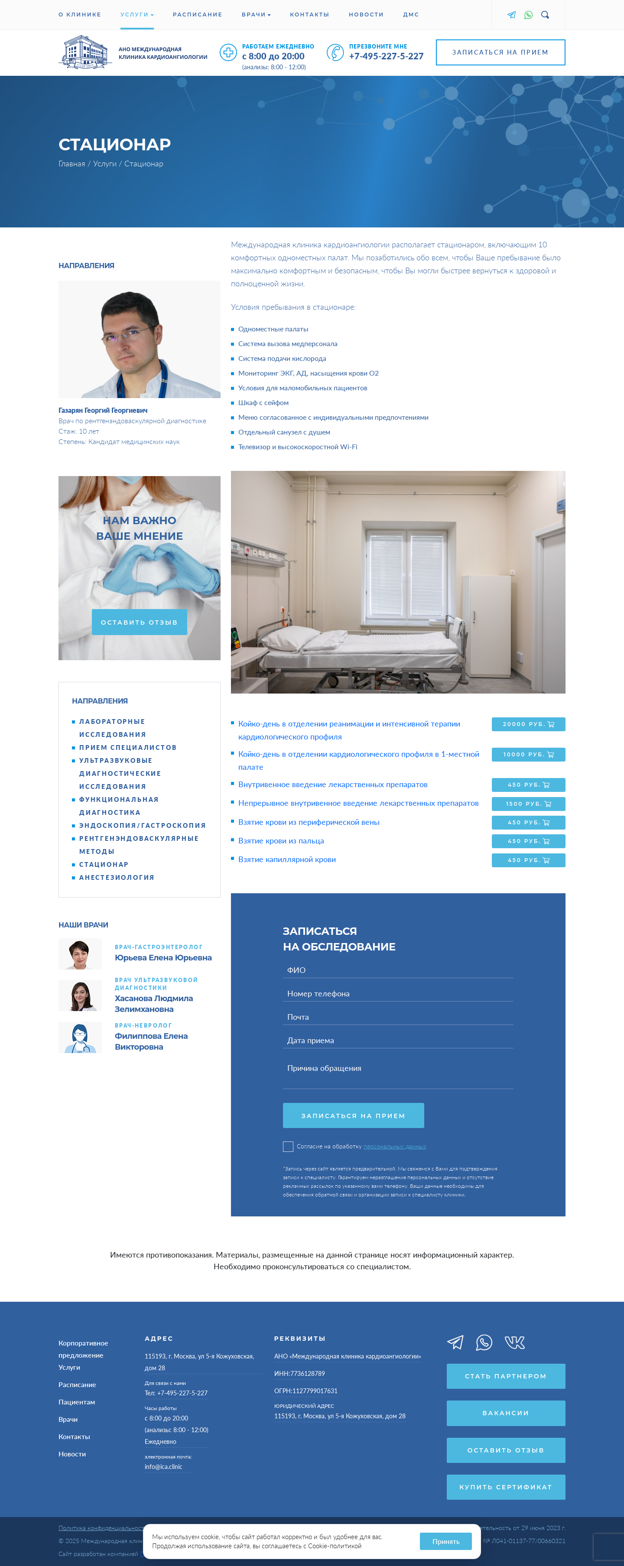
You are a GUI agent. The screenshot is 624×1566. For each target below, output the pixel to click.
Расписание (198, 14)
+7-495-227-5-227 (386, 56)
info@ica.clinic (163, 1464)
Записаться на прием (500, 52)
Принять (446, 1541)
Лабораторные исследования (113, 728)
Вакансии (506, 1411)
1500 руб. (528, 802)
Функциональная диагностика (119, 806)
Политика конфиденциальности (103, 1526)
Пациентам (76, 1399)
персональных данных (395, 1144)
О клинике (79, 14)
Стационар (104, 864)
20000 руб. (528, 723)
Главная (73, 163)
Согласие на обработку (354, 1144)
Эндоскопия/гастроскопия (142, 825)
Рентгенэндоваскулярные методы (139, 845)
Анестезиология (117, 877)
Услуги (137, 14)
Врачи (256, 14)
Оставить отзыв (139, 622)
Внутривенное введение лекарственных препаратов (333, 784)
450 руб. (528, 784)
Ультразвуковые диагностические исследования (120, 773)
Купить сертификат (505, 1486)
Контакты (310, 14)
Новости (366, 14)
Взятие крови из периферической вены (309, 820)
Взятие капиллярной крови (287, 857)
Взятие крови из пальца (281, 838)
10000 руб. (528, 754)
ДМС (411, 14)
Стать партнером (506, 1374)
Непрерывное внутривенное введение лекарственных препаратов (358, 802)
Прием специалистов (128, 747)
